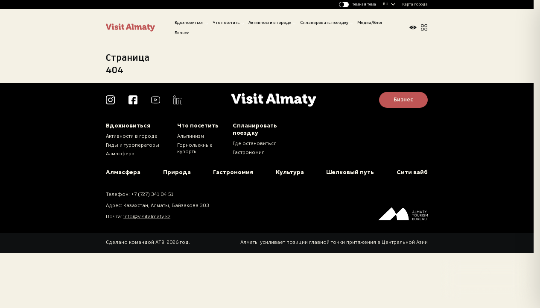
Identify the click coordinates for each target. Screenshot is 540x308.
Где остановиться (255, 143)
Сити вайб (412, 172)
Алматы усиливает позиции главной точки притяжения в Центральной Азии (334, 242)
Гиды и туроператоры (132, 145)
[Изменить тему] (358, 4)
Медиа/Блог (369, 22)
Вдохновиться (189, 22)
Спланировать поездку (324, 22)
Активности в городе (269, 22)
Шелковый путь (350, 172)
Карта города (415, 4)
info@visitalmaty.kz (146, 216)
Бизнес (182, 33)
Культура (290, 172)
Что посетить (226, 22)
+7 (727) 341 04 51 (152, 194)
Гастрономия (249, 152)
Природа (177, 172)
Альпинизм (190, 136)
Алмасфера (120, 154)
